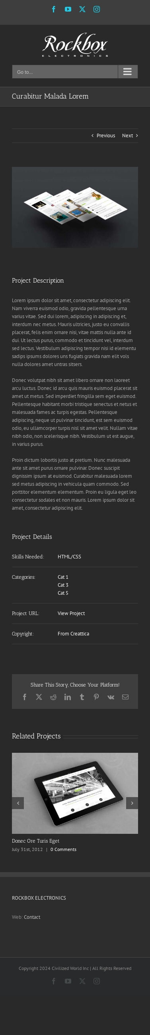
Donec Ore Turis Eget (36, 841)
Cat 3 (63, 585)
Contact (32, 917)
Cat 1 (63, 577)
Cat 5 (63, 593)
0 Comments (63, 849)
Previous (106, 135)
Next (127, 135)
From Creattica (73, 633)
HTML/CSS (69, 556)
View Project (71, 613)
